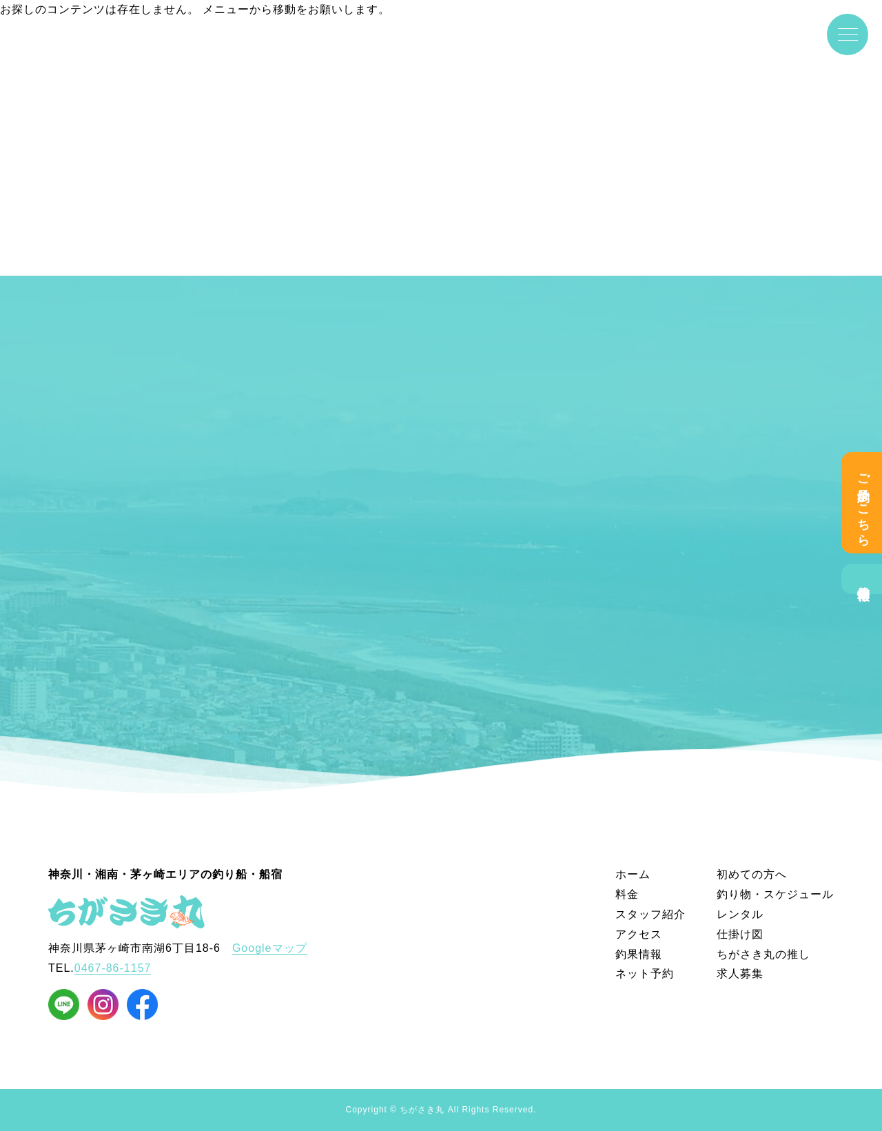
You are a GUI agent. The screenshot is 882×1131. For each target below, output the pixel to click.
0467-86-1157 (113, 968)
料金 (627, 894)
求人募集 (740, 973)
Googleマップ (269, 948)
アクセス (638, 934)
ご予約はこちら (863, 503)
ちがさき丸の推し (763, 954)
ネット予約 (644, 973)
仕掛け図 (740, 934)
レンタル (740, 914)
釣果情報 (863, 579)
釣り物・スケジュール (775, 894)
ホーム (632, 874)
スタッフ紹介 (650, 914)
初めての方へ (752, 874)
